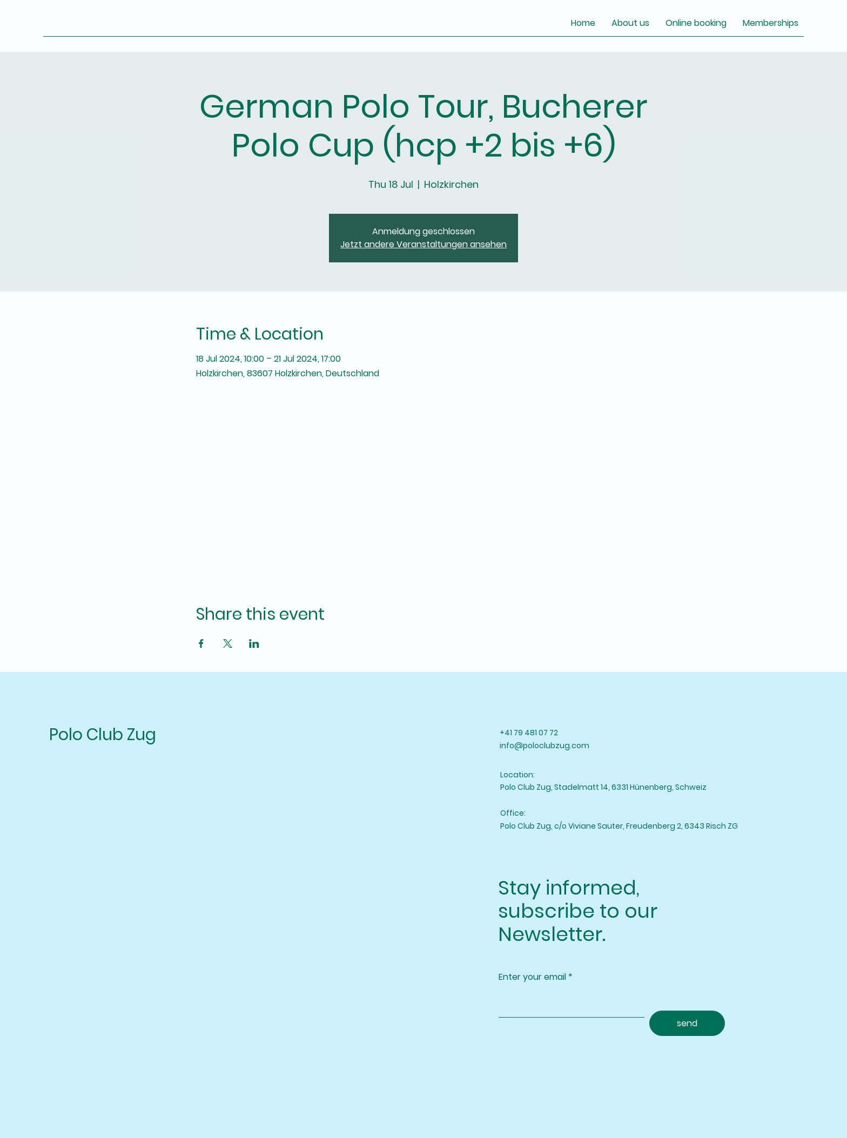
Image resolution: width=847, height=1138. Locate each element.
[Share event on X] (228, 643)
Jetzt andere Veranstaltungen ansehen (423, 244)
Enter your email (532, 977)
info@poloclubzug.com (544, 745)
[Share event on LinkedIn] (254, 643)
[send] (687, 1023)
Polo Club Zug (102, 734)
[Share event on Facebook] (201, 643)
